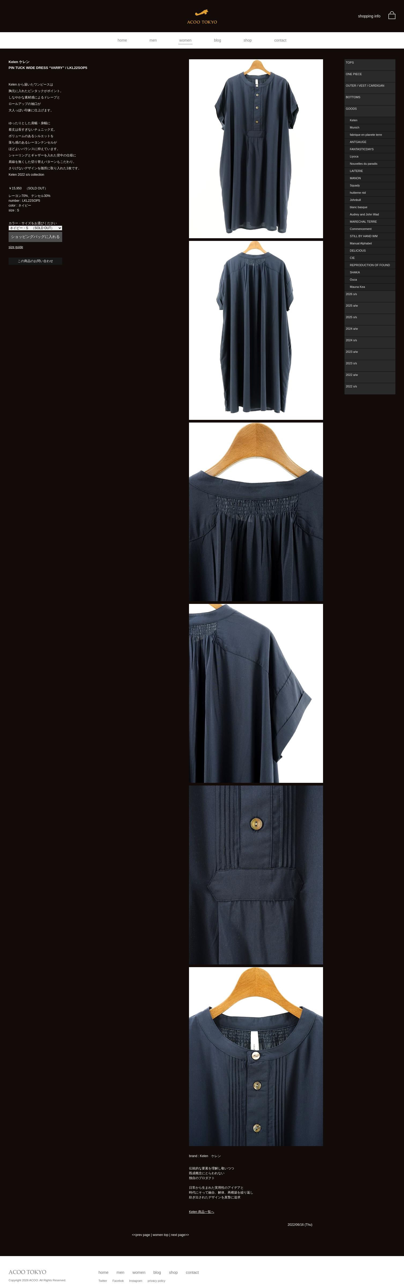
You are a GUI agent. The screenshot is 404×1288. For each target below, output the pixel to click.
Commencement (361, 228)
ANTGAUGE (358, 142)
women (185, 40)
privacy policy (156, 1280)
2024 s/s (351, 340)
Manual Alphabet (361, 243)
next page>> (180, 1235)
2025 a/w (352, 305)
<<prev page (141, 1235)
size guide (16, 247)
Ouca (353, 279)
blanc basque (358, 207)
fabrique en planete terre (366, 134)
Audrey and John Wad (364, 214)
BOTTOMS (353, 97)
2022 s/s (351, 386)
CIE (352, 257)
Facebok (118, 1280)
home (122, 40)
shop (248, 40)
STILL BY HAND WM (363, 236)
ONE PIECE (354, 74)
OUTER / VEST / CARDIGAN (365, 85)
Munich (354, 127)
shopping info (369, 16)
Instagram (135, 1280)
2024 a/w (352, 328)
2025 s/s (351, 317)
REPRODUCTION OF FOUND (370, 265)
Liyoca (354, 156)
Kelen (353, 120)
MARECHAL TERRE (363, 221)
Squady (355, 185)
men (153, 40)
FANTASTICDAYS (362, 149)
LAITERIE (356, 171)
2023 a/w (352, 351)
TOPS (350, 62)
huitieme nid (358, 192)
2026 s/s (351, 294)
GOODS (351, 108)
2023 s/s (351, 363)
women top (160, 1235)
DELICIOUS (358, 250)
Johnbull (355, 199)
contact (280, 40)
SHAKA (355, 272)
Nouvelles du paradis (363, 163)
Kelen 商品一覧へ (201, 1212)
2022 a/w (352, 374)
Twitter (102, 1280)
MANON (355, 178)
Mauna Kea (357, 286)
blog (217, 40)
